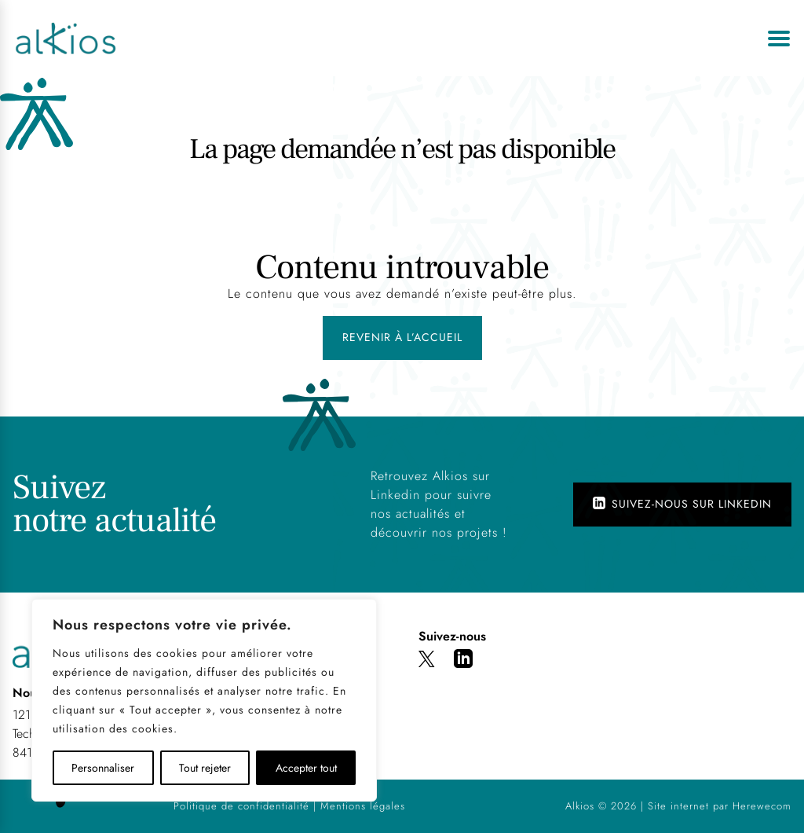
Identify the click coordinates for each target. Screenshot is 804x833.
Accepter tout (306, 768)
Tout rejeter (205, 768)
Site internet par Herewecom (719, 806)
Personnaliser (102, 768)
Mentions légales (362, 805)
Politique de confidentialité (241, 805)
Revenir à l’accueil (402, 337)
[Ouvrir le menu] (778, 38)
